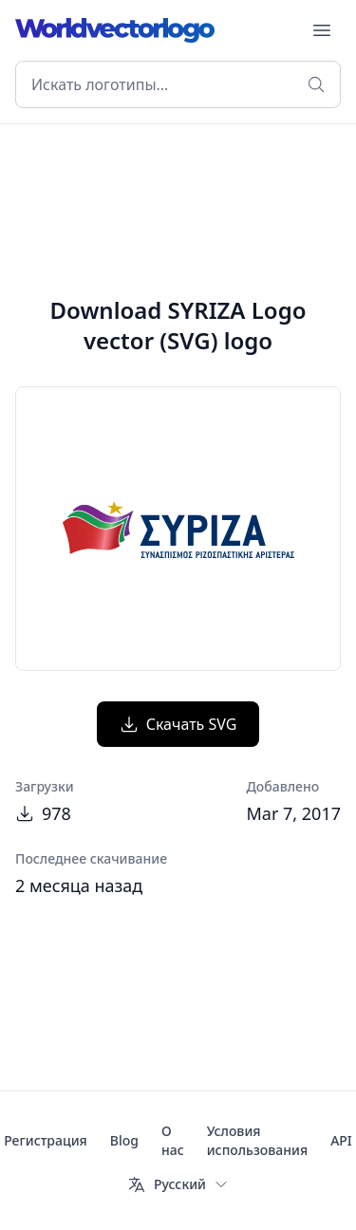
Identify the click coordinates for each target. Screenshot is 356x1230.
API (341, 1140)
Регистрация (45, 1140)
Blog (124, 1140)
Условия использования (257, 1140)
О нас (172, 1140)
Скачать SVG (178, 724)
